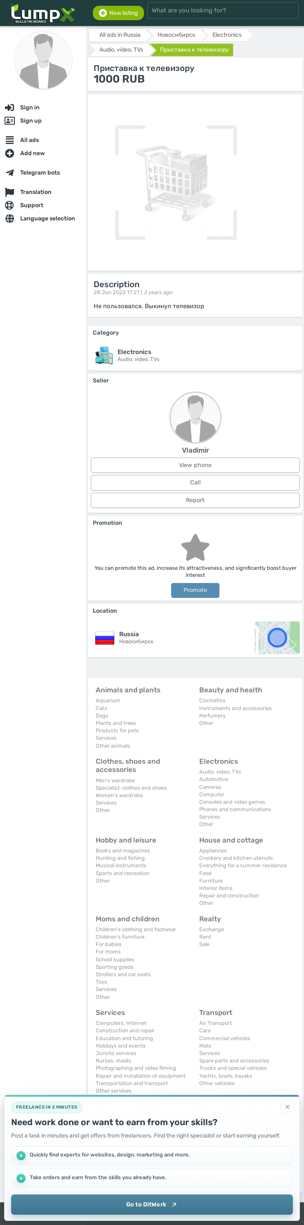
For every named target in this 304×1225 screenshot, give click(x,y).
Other (206, 723)
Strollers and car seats (123, 974)
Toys (101, 982)
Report (195, 500)
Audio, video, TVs (220, 772)
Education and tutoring (124, 1038)
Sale (204, 944)
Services (106, 738)
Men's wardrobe (115, 780)
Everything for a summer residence (243, 865)
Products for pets (117, 730)
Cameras (210, 787)
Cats (101, 708)
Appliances (213, 850)
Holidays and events (121, 1046)
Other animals (113, 746)
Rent (205, 937)
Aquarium (108, 700)
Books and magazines (123, 850)
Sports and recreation (122, 873)
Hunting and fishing (120, 858)
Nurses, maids (113, 1060)
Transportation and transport (132, 1083)
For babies (109, 944)
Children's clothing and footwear (136, 929)
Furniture (211, 881)
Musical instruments (121, 865)
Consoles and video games (232, 802)
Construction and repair (125, 1030)
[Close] (287, 1107)
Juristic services (116, 1053)
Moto (205, 1046)
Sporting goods (115, 967)
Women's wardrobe (119, 795)
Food (205, 873)
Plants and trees (116, 723)
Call (195, 482)
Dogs (102, 716)
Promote (195, 590)
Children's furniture (120, 937)
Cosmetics (212, 700)
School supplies (115, 959)
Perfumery (212, 716)
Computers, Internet (121, 1023)
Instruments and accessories (235, 708)
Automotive (213, 779)
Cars (205, 1030)
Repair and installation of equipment (141, 1076)
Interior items (216, 888)
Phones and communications (235, 809)
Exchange (211, 929)
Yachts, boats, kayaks (225, 1076)
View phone (195, 465)
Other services (114, 1091)
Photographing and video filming (136, 1068)
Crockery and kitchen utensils (236, 858)
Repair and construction (229, 895)
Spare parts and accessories (234, 1060)
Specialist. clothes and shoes (131, 788)
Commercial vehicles (224, 1038)
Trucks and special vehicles (233, 1068)
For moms (108, 952)
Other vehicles (217, 1083)
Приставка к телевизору (194, 49)
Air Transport (215, 1023)
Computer (211, 794)
